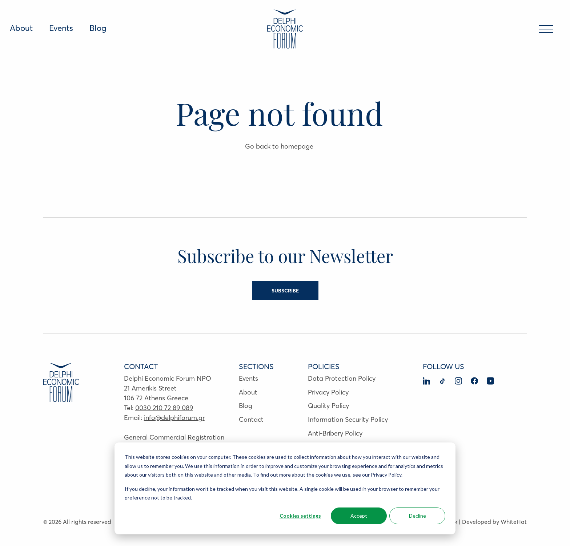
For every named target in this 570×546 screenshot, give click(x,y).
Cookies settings (300, 516)
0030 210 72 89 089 (164, 408)
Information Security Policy (348, 419)
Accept (358, 516)
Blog (98, 28)
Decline (417, 516)
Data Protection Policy (342, 378)
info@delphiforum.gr (174, 417)
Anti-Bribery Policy (335, 433)
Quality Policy (328, 405)
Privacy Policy (328, 392)
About (21, 28)
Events (61, 28)
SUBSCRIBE (285, 290)
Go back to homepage (279, 146)
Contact (251, 419)
